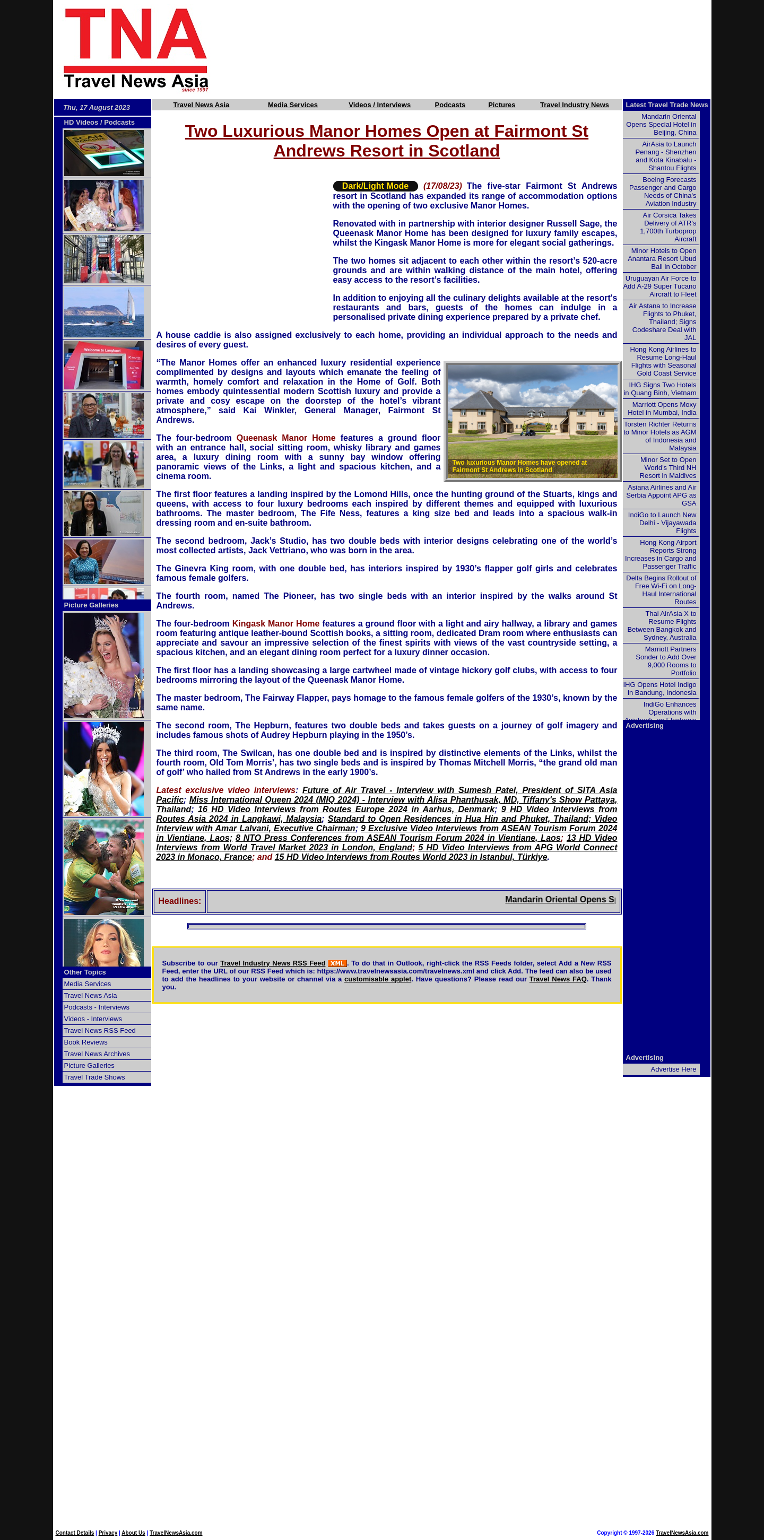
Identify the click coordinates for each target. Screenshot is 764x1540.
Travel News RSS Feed (100, 1030)
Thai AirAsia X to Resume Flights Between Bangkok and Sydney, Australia (661, 625)
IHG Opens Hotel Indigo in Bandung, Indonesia (659, 689)
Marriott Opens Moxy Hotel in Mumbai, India (662, 408)
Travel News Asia (201, 105)
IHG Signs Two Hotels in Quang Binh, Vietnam (659, 389)
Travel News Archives (97, 1054)
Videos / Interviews (380, 105)
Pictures (501, 105)
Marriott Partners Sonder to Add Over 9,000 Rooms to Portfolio (666, 661)
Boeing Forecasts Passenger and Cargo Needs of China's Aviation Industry (662, 191)
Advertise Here (674, 1069)
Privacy (108, 1533)
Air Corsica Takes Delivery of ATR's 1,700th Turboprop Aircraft (668, 227)
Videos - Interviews (93, 1019)
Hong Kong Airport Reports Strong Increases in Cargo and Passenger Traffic (660, 554)
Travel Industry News (574, 105)
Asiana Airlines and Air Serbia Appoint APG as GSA (661, 495)
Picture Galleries (91, 605)
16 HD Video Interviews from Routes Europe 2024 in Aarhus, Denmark (346, 809)
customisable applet (377, 979)
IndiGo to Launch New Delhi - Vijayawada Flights (662, 523)
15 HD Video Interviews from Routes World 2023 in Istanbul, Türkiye (411, 857)
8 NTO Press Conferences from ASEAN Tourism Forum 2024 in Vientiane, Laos (398, 837)
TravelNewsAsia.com (176, 1533)
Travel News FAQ (558, 979)
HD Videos (81, 122)
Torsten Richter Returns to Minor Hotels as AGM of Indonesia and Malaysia (659, 436)
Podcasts (450, 105)
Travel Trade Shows (94, 1077)
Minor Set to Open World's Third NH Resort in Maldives (668, 468)
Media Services (293, 105)
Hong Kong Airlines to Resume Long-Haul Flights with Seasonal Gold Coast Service (663, 361)
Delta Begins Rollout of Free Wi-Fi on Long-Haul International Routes (661, 590)
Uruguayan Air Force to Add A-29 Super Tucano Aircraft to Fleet (659, 286)
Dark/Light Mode (375, 185)
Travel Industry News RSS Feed (272, 963)
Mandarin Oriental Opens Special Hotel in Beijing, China (661, 124)
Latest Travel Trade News (667, 105)
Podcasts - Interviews (97, 1007)
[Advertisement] (478, 49)
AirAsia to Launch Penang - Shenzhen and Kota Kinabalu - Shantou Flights (666, 156)
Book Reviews (86, 1042)
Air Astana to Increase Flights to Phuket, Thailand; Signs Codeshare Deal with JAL (662, 322)
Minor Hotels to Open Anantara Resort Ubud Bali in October (662, 259)
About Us (133, 1533)
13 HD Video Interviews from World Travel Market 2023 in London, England (387, 842)
